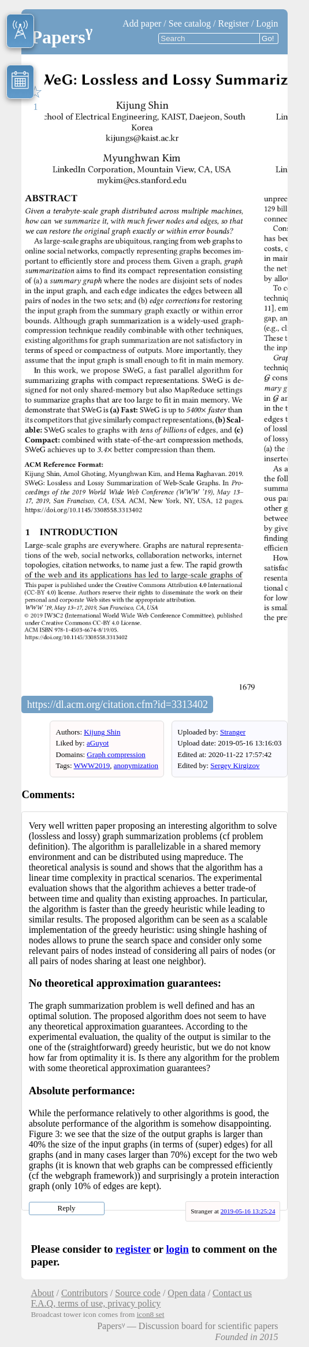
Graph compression (116, 754)
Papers (61, 37)
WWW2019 (92, 765)
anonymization (136, 765)
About (42, 1293)
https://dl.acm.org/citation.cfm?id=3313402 (117, 704)
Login (267, 23)
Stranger (232, 732)
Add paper (141, 23)
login (177, 1249)
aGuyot (98, 743)
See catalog (190, 23)
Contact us (232, 1293)
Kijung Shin (102, 732)
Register (233, 23)
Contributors (84, 1293)
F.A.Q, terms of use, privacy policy (96, 1303)
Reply (67, 1208)
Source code (138, 1293)
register (133, 1249)
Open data (186, 1293)
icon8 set (151, 1314)
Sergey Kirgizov (234, 765)
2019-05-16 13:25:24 (248, 1211)
